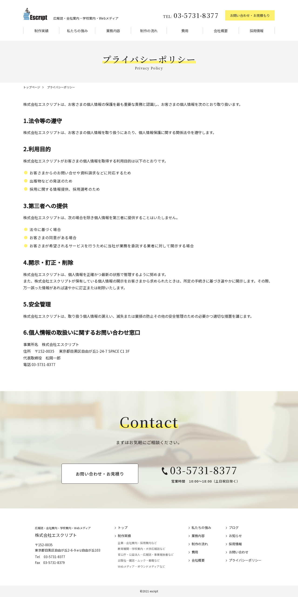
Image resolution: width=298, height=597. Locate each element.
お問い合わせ (238, 552)
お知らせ (235, 535)
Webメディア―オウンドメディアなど (141, 566)
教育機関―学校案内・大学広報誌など (141, 549)
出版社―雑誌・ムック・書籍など (139, 560)
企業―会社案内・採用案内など (137, 543)
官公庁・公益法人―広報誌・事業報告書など (146, 554)
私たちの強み (77, 30)
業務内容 (113, 30)
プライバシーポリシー (245, 560)
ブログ (234, 527)
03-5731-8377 (191, 15)
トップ (123, 527)
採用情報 (257, 30)
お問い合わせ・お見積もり (250, 15)
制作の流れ (149, 30)
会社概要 (221, 30)
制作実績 (41, 30)
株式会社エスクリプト (56, 535)
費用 (184, 30)
